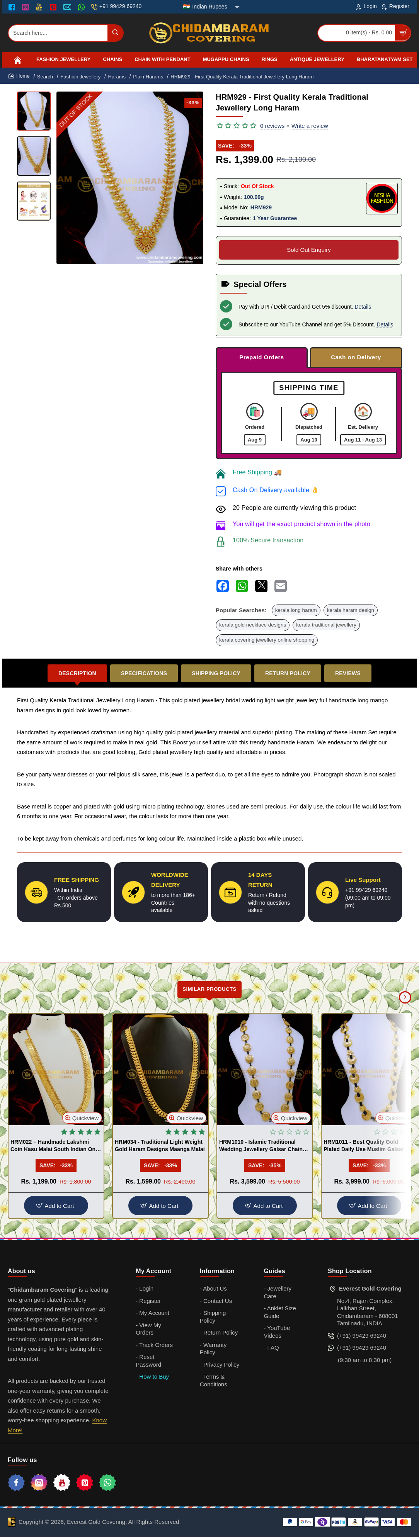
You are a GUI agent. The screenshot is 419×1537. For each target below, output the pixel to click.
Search (45, 77)
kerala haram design (350, 610)
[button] (82, 1118)
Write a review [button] (309, 125)
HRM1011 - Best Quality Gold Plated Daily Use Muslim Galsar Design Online (364, 1146)
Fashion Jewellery (80, 77)
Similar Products (209, 989)
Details (362, 307)
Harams (117, 77)
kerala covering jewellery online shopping (266, 640)
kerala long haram (296, 610)
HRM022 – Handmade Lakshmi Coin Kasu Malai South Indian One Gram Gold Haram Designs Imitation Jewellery (54, 1146)
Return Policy (287, 673)
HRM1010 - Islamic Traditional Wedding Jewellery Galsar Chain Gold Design (261, 1146)
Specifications (144, 673)
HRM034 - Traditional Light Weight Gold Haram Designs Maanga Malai (160, 1145)
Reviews (348, 673)
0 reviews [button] (272, 125)
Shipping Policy (216, 673)
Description (77, 673)
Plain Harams (148, 77)
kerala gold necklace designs (252, 625)
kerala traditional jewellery (326, 625)
